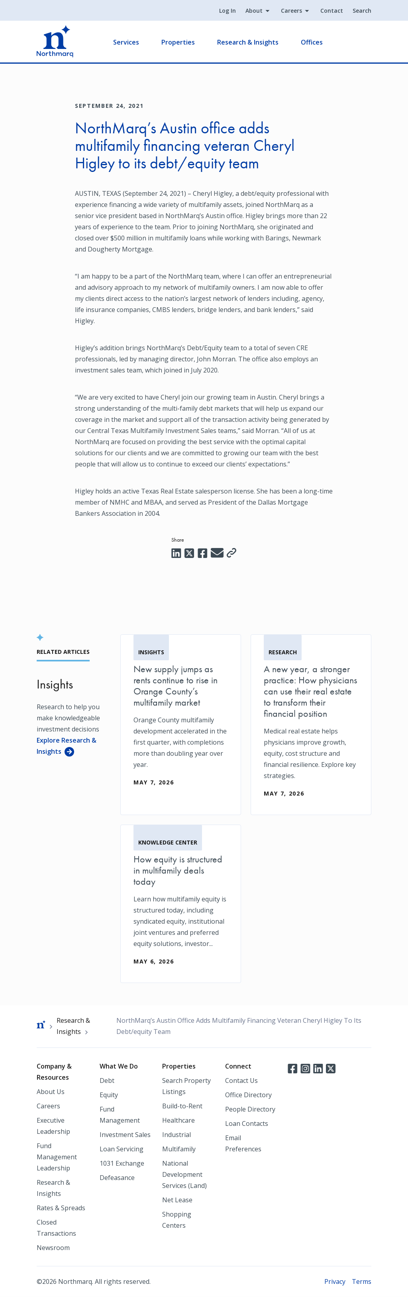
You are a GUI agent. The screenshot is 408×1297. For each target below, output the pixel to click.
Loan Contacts (246, 1123)
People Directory (250, 1109)
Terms (361, 1281)
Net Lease (177, 1200)
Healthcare (178, 1120)
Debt (107, 1080)
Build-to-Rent (182, 1106)
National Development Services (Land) (184, 1174)
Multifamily (179, 1149)
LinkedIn (318, 1068)
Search (362, 10)
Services (126, 42)
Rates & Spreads (61, 1207)
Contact (331, 10)
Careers (291, 10)
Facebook (292, 1068)
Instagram (305, 1068)
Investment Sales (125, 1134)
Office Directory (248, 1094)
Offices (312, 42)
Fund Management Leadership (57, 1156)
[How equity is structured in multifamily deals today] (181, 904)
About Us (51, 1091)
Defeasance (117, 1177)
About (254, 10)
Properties (178, 42)
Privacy (334, 1281)
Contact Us (241, 1080)
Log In (227, 10)
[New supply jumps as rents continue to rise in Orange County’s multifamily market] (181, 719)
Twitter (330, 1068)
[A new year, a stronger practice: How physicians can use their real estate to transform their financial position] (311, 725)
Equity (109, 1094)
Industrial (176, 1134)
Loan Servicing (121, 1149)
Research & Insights (248, 42)
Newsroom (53, 1247)
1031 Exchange (122, 1163)
